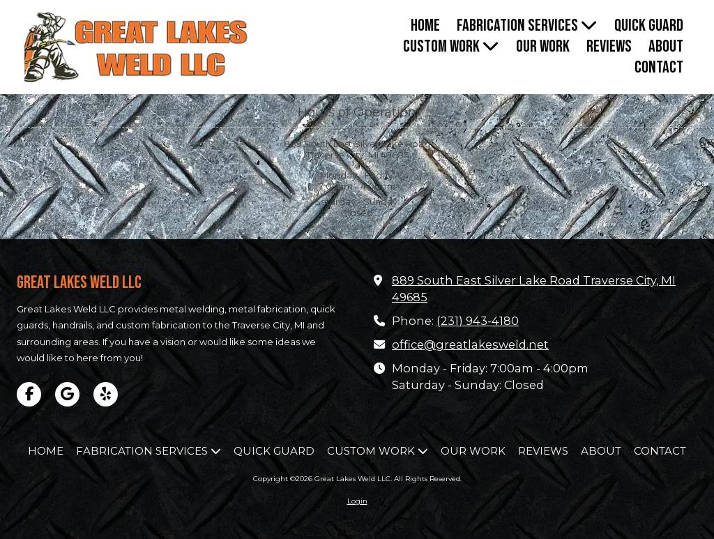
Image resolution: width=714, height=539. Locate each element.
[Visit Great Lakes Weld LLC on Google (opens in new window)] (67, 394)
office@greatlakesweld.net (470, 344)
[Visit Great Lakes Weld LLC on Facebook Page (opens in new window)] (29, 394)
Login (357, 501)
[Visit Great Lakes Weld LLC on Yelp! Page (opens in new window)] (105, 394)
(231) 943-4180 (477, 321)
